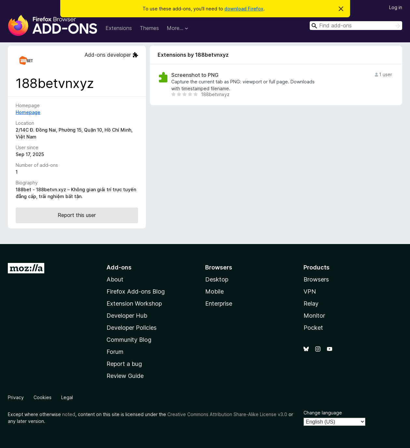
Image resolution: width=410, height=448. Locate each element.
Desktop (216, 279)
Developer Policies (131, 327)
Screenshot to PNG (195, 75)
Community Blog (128, 339)
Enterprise (218, 303)
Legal (67, 397)
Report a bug (124, 363)
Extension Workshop (134, 303)
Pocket (313, 327)
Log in (395, 7)
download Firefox (243, 8)
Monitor (314, 315)
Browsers (316, 279)
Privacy (16, 397)
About (114, 279)
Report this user (77, 215)
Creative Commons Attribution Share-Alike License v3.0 (227, 414)
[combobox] (356, 25)
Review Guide (125, 375)
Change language (323, 412)
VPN (310, 291)
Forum (114, 351)
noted (68, 414)
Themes (149, 28)
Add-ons (119, 267)
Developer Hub (126, 315)
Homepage (28, 112)
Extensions (119, 28)
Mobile (214, 291)
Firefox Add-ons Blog (135, 291)
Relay (311, 303)
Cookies (42, 397)
